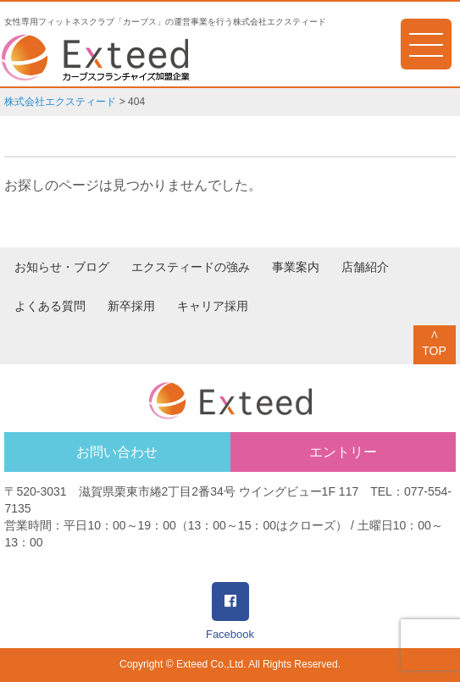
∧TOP (434, 342)
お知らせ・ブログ (61, 267)
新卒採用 (131, 306)
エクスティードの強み (190, 267)
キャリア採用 (212, 306)
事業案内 (295, 267)
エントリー (343, 452)
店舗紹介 (365, 267)
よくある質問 (50, 306)
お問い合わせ (117, 452)
